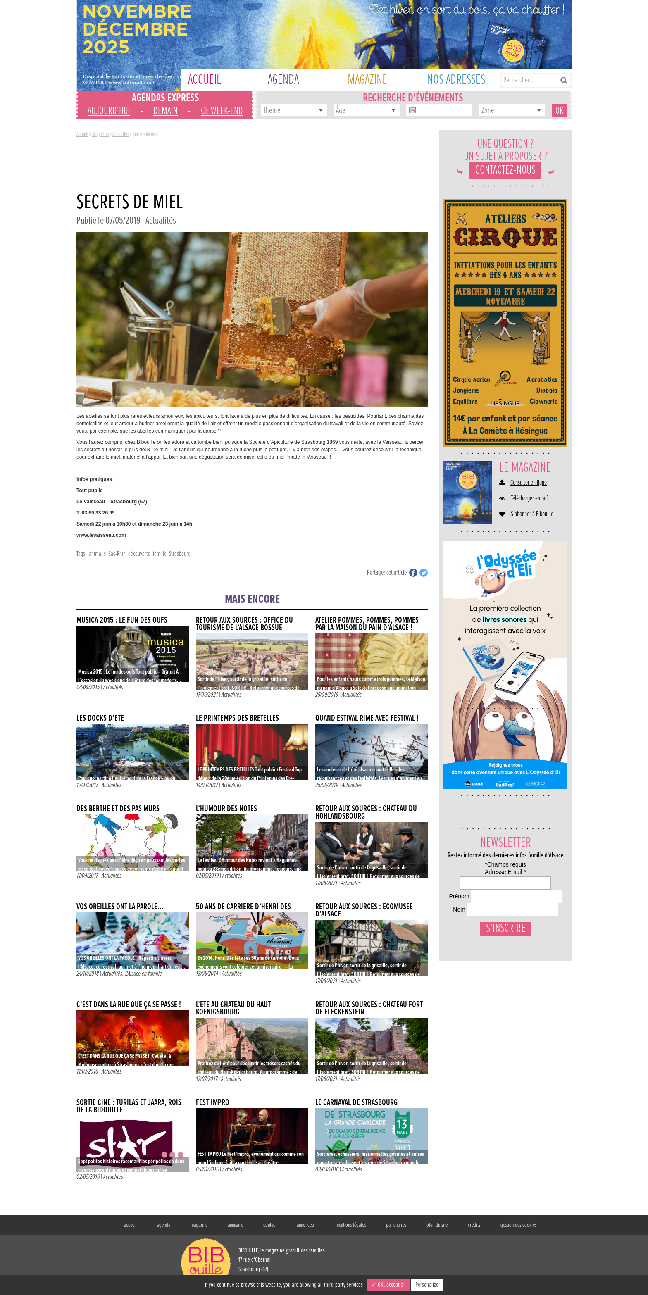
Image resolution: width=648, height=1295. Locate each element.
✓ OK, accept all (388, 1285)
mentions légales (351, 1225)
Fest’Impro (212, 1102)
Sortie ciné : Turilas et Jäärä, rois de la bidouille (128, 1106)
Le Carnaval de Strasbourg (356, 1102)
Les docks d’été (100, 718)
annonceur (306, 1225)
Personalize (426, 1285)
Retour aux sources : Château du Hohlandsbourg (366, 812)
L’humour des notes (226, 808)
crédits (474, 1225)
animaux (97, 554)
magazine (199, 1225)
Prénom (457, 917)
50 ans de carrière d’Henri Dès (243, 906)
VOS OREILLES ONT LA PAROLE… (120, 906)
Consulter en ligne (528, 483)
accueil (130, 1225)
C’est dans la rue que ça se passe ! (128, 1004)
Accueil (82, 134)
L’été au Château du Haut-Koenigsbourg (234, 1008)
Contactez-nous (505, 170)
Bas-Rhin (117, 554)
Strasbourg (180, 554)
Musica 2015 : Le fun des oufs (121, 620)
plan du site (437, 1225)
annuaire (235, 1225)
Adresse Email (468, 886)
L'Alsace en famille (143, 973)
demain (165, 111)
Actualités (120, 134)
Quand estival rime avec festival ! (367, 718)
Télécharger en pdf (529, 498)
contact (269, 1225)
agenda (163, 1225)
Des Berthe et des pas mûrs (118, 808)
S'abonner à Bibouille (532, 514)
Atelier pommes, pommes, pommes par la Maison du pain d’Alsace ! (367, 624)
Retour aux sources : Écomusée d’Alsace (364, 910)
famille (160, 554)
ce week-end (222, 111)
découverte (139, 554)
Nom (453, 948)
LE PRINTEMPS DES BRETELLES (237, 718)
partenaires (396, 1225)
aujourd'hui (109, 111)
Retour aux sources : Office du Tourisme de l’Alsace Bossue (244, 624)
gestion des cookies (518, 1225)
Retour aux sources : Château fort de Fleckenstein (369, 1008)
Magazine (100, 134)
